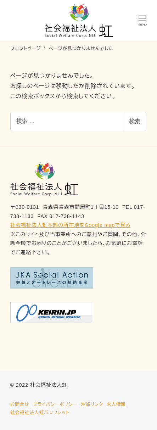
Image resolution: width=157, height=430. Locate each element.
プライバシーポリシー (55, 404)
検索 (134, 121)
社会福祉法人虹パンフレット (40, 412)
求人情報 (115, 404)
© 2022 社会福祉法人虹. (39, 385)
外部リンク (92, 404)
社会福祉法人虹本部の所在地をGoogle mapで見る (70, 225)
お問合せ (19, 404)
